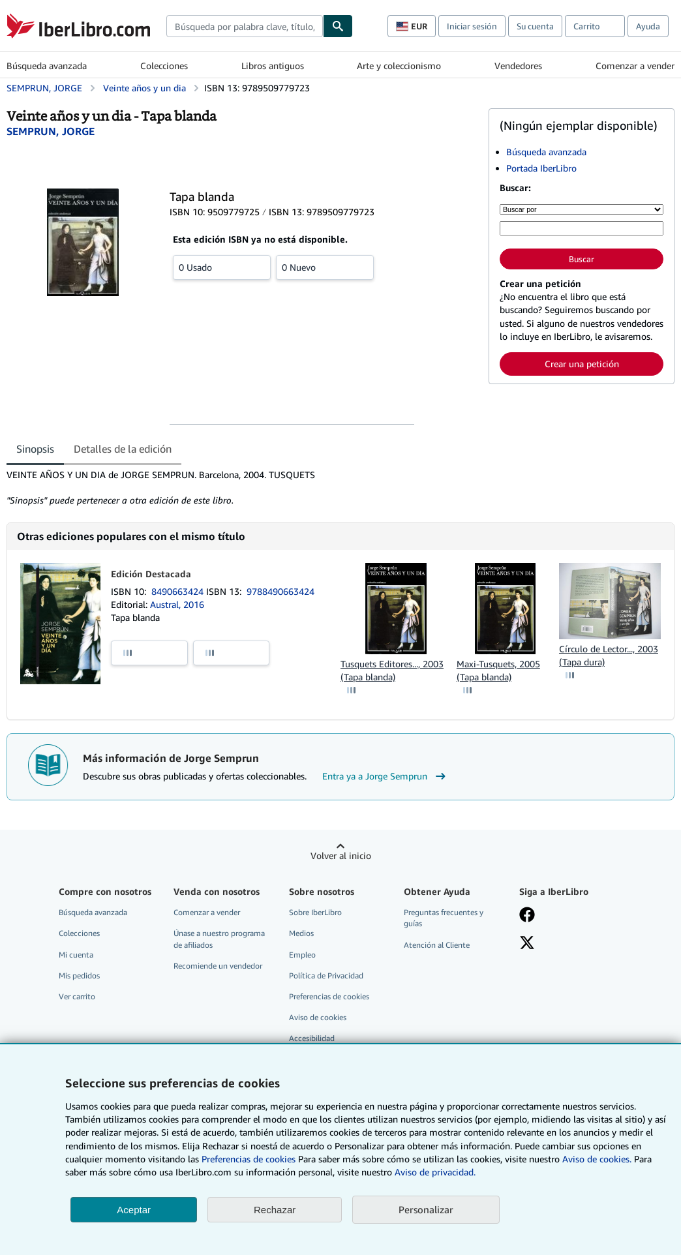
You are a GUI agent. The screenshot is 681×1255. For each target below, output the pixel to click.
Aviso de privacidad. (435, 1171)
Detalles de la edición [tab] (123, 448)
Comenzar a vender (635, 65)
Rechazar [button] (274, 1209)
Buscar (581, 259)
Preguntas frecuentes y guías (443, 917)
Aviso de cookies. (596, 1158)
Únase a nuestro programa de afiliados (219, 938)
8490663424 (178, 591)
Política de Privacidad (326, 975)
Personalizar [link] (426, 1209)
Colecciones (164, 65)
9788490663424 (280, 591)
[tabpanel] (242, 487)
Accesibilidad (312, 1038)
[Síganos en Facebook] (527, 915)
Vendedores (518, 65)
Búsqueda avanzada (47, 65)
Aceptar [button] (134, 1209)
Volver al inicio (340, 855)
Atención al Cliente (437, 945)
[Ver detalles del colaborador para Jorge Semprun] (51, 131)
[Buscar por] (581, 209)
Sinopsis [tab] (35, 448)
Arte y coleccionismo (399, 65)
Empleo (302, 955)
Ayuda (648, 26)
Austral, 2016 (177, 604)
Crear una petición (582, 363)
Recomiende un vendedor (218, 966)
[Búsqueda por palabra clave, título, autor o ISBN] (581, 228)
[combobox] (244, 26)
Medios (301, 933)
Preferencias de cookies (248, 1158)
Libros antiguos (272, 65)
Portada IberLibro (541, 168)
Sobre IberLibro (315, 912)
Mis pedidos (79, 975)
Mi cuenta (76, 955)
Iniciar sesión (472, 26)
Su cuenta (535, 26)
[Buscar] (338, 26)
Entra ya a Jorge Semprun (385, 776)
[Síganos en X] (527, 943)
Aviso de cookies (317, 1017)
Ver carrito (77, 996)
